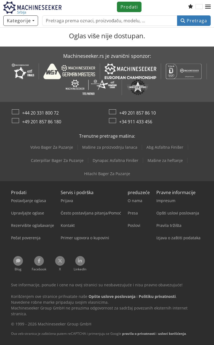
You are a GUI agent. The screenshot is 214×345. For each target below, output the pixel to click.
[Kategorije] (20, 20)
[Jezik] (199, 7)
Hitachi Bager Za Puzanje (107, 173)
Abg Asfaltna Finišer (164, 147)
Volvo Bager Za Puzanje (51, 147)
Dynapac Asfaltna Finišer (115, 160)
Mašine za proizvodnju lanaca (109, 147)
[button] (208, 7)
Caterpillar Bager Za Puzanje (57, 160)
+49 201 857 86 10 (137, 113)
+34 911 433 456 (135, 122)
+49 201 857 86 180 (41, 122)
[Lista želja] (190, 7)
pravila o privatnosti (139, 333)
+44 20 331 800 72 (40, 113)
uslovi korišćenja (172, 333)
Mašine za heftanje (165, 160)
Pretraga (194, 21)
